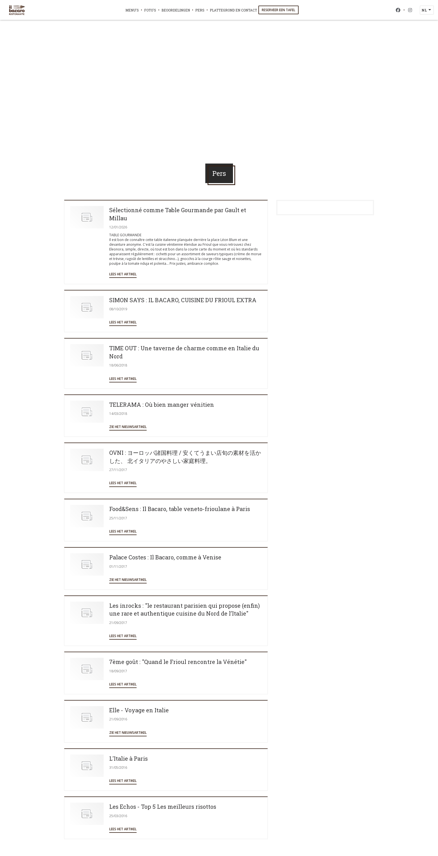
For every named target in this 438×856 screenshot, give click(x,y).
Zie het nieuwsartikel (128, 426)
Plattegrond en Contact (233, 10)
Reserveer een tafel (278, 10)
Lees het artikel (123, 274)
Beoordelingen (175, 10)
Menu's (132, 10)
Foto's (150, 10)
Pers (199, 10)
